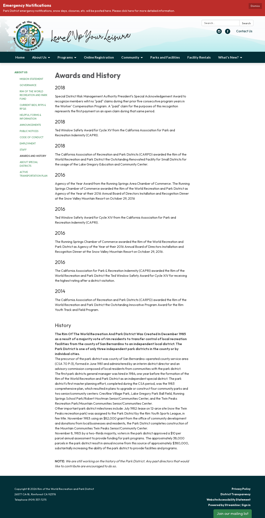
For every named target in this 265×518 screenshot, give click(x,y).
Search (246, 23)
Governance (28, 85)
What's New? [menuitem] (228, 57)
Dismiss (255, 5)
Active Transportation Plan (33, 173)
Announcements (30, 124)
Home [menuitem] (20, 57)
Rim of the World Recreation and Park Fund (33, 95)
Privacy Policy (241, 488)
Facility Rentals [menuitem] (199, 57)
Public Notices (29, 131)
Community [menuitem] (130, 57)
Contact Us (244, 31)
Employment (28, 143)
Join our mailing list (232, 513)
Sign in (246, 505)
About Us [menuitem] (39, 57)
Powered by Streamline (224, 505)
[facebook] (227, 33)
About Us (20, 72)
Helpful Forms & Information (30, 116)
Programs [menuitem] (65, 57)
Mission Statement (31, 78)
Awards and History (33, 155)
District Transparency (235, 494)
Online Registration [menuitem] (99, 57)
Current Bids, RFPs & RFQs (33, 106)
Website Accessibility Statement (229, 499)
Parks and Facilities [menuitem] (165, 57)
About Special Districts (29, 164)
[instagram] (219, 33)
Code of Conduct (31, 137)
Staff (23, 149)
